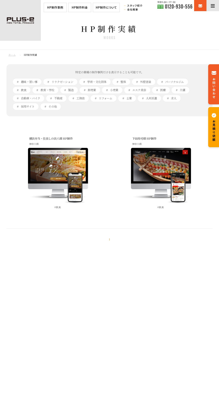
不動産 (58, 98)
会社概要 (132, 9)
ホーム (12, 55)
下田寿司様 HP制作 (144, 138)
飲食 (23, 90)
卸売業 (91, 90)
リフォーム (105, 98)
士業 (129, 98)
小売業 (113, 90)
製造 (70, 90)
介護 (182, 90)
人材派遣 (151, 98)
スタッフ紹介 (135, 5)
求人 (173, 98)
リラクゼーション (62, 82)
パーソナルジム (174, 82)
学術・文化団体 (96, 82)
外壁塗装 (145, 82)
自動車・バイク (30, 98)
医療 (162, 90)
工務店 (80, 98)
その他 (52, 106)
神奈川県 (34, 144)
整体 (123, 82)
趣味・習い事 (28, 82)
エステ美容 (139, 90)
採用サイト (27, 106)
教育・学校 (47, 90)
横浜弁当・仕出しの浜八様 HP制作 (51, 138)
